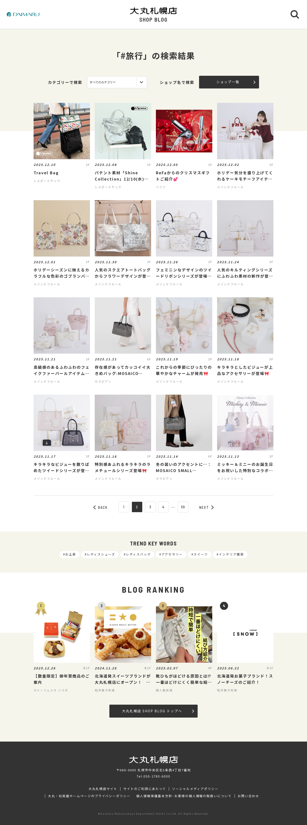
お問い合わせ (248, 796)
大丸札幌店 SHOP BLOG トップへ (158, 710)
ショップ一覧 (235, 81)
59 (183, 507)
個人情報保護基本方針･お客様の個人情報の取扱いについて (184, 796)
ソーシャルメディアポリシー (195, 788)
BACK (100, 507)
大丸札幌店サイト (103, 788)
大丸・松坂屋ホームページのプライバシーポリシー (89, 796)
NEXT (206, 507)
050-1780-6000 (156, 776)
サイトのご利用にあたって (144, 788)
